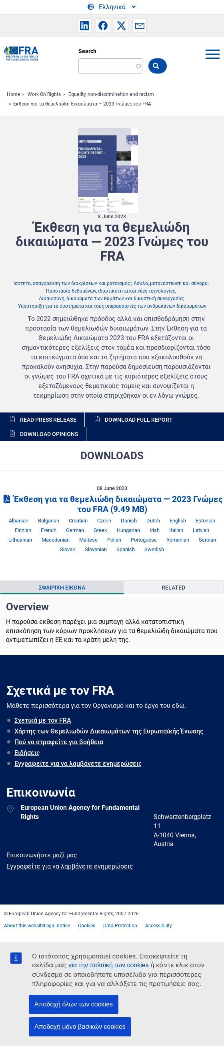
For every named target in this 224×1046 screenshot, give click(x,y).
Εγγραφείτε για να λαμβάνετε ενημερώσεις (78, 763)
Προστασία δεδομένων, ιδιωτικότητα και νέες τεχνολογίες (110, 291)
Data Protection (120, 925)
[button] (84, 25)
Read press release (48, 419)
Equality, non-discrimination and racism (111, 94)
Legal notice (57, 925)
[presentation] (62, 587)
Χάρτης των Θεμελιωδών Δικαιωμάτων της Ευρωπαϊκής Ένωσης (108, 731)
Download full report (139, 419)
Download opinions (49, 434)
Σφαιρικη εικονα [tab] (62, 587)
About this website (24, 925)
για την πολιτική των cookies (108, 965)
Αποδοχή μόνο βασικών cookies (80, 1026)
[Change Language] (112, 7)
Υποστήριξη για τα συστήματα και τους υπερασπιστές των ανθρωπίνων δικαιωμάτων (112, 306)
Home (13, 94)
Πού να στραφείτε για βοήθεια (58, 742)
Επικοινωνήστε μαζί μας (41, 855)
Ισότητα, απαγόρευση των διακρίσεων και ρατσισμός (72, 283)
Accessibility (158, 925)
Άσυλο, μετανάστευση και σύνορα (171, 283)
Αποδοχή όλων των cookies (73, 1004)
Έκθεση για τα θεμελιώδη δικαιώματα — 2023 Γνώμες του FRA (82, 104)
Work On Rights (44, 94)
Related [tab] (173, 587)
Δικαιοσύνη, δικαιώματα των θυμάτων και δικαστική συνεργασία (111, 298)
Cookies (86, 925)
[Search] (110, 66)
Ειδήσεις (27, 753)
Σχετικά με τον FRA (42, 720)
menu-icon (212, 54)
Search (87, 51)
